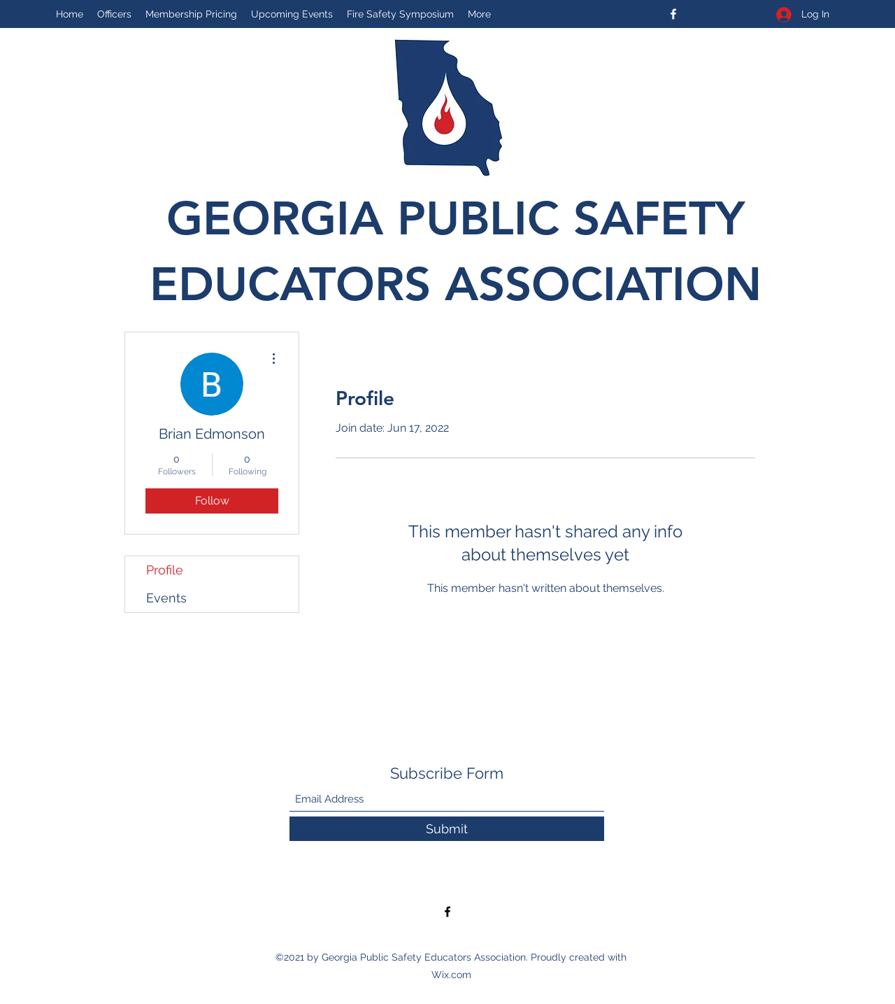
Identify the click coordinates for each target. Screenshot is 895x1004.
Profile (164, 570)
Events (166, 598)
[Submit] (446, 828)
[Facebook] (673, 14)
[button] (400, 13)
